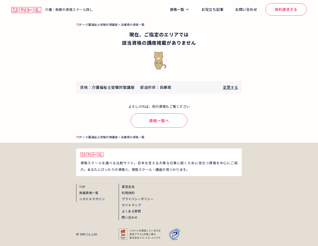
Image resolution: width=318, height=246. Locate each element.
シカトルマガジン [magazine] (92, 199)
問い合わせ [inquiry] (130, 217)
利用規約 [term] (128, 192)
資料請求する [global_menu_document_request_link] (286, 9)
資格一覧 (177, 9)
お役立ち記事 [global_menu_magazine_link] (212, 9)
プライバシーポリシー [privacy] (138, 199)
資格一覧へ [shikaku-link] (159, 120)
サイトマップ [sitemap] (131, 205)
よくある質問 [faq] (131, 211)
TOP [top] (82, 186)
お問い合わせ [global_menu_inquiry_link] (246, 9)
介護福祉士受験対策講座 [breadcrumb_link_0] (101, 24)
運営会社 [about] (128, 186)
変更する (230, 87)
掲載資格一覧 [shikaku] (88, 192)
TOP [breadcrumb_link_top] (79, 24)
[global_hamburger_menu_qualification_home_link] (26, 9)
